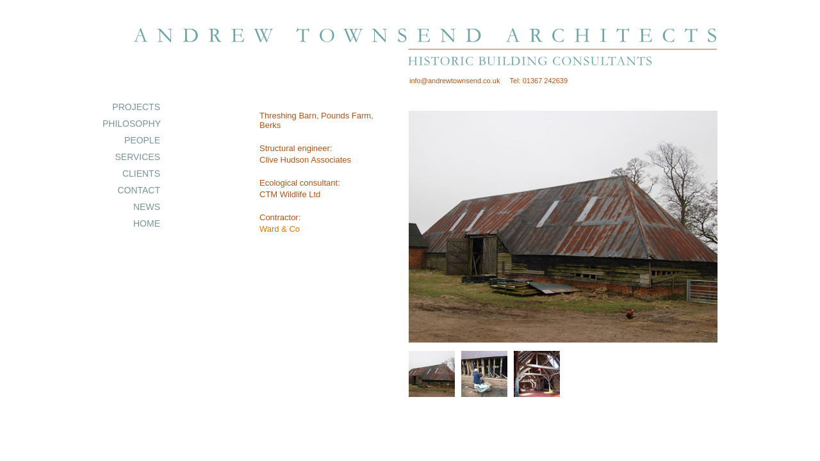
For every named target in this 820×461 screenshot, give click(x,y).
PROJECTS (136, 107)
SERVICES (137, 157)
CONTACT (138, 190)
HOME (146, 223)
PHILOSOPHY (131, 123)
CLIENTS (141, 173)
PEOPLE (142, 140)
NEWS (146, 207)
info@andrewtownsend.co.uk (454, 81)
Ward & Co (279, 229)
